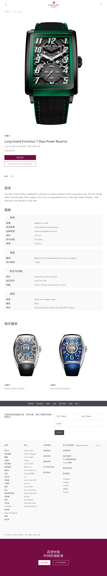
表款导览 (47, 456)
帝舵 (6, 516)
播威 (6, 457)
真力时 (6, 519)
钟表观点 (47, 450)
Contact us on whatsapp (20, 164)
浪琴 (6, 500)
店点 (26, 445)
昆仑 (6, 490)
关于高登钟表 (48, 467)
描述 (6, 176)
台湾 (54, 403)
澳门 (77, 403)
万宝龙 (6, 503)
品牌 (6, 445)
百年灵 (6, 477)
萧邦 (6, 486)
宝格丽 (6, 480)
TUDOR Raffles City (30, 506)
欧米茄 (6, 509)
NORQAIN (8, 506)
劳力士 (6, 450)
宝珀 (6, 473)
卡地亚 (6, 483)
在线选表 (47, 445)
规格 (12, 176)
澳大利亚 (62, 403)
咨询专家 (44, 562)
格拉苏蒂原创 (9, 493)
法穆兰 (6, 460)
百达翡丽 (7, 454)
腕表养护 (47, 461)
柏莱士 (6, 470)
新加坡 (31, 403)
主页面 (6, 12)
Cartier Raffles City (30, 470)
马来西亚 (39, 403)
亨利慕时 (7, 463)
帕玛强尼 (7, 467)
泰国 (48, 403)
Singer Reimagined (10, 513)
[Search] (101, 4)
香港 (71, 403)
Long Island (17, 12)
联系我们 (47, 472)
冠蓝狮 (6, 496)
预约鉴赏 (20, 157)
